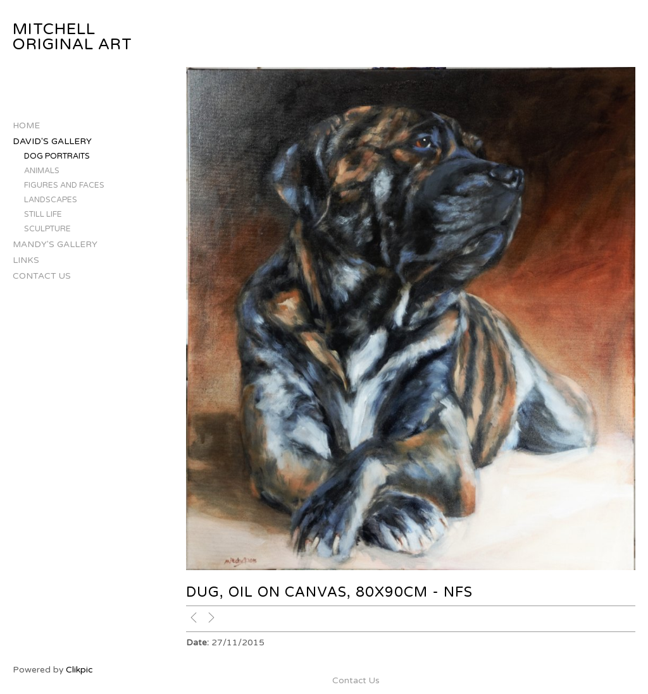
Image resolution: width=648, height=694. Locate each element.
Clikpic (79, 669)
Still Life (43, 214)
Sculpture (47, 229)
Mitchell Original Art (72, 37)
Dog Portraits (57, 156)
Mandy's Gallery (55, 244)
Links (26, 260)
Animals (41, 171)
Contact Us (42, 276)
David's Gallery (52, 141)
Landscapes (50, 200)
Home (26, 125)
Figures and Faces (64, 185)
